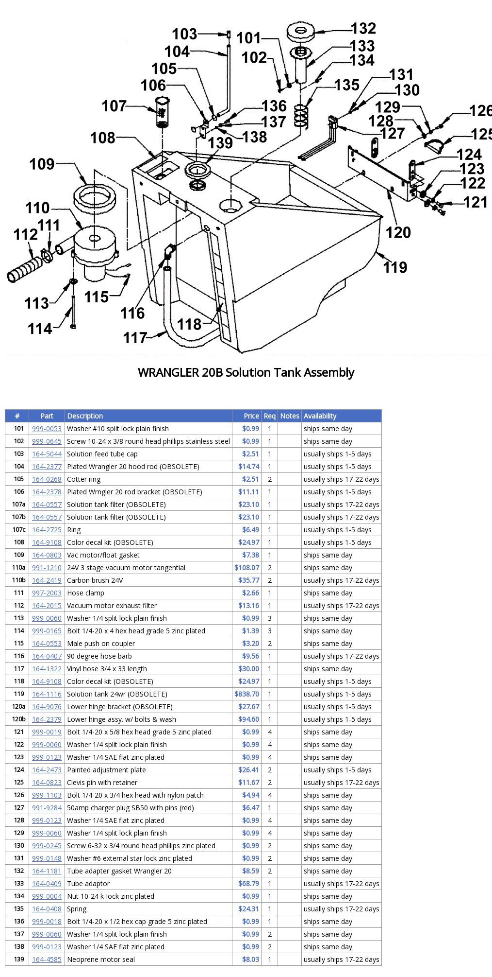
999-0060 (47, 618)
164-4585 (47, 959)
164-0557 (47, 504)
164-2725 (47, 529)
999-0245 (47, 845)
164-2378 (47, 491)
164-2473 (47, 769)
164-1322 (47, 668)
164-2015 (47, 605)
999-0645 (47, 441)
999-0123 (47, 757)
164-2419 (47, 580)
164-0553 (47, 643)
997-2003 (47, 592)
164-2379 (47, 719)
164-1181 (47, 870)
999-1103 (47, 795)
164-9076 (47, 706)
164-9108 (47, 542)
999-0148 (47, 858)
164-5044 (47, 453)
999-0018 (47, 921)
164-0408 (47, 908)
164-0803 (47, 554)
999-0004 (47, 896)
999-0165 (47, 630)
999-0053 (47, 428)
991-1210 (47, 567)
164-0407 (47, 656)
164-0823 (47, 782)
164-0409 (47, 883)
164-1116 (47, 693)
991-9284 (47, 807)
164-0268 (47, 479)
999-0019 (47, 731)
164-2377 (47, 466)
